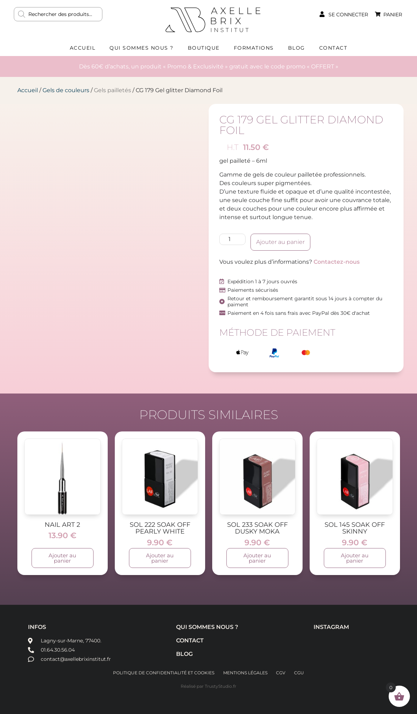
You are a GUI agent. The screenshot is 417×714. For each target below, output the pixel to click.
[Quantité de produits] (232, 239)
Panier (392, 14)
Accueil (83, 48)
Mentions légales (244, 672)
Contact (333, 48)
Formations (254, 48)
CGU (301, 672)
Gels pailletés (112, 90)
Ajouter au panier (280, 242)
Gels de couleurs (66, 90)
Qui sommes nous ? (141, 48)
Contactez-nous (337, 261)
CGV (281, 672)
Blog (296, 48)
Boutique (204, 48)
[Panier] (377, 14)
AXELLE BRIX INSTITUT (213, 19)
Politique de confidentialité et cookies (162, 672)
